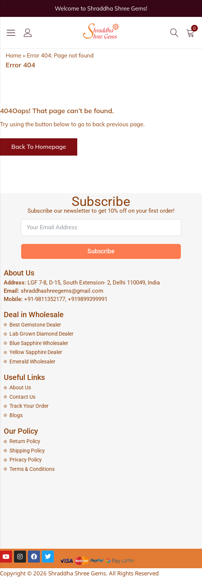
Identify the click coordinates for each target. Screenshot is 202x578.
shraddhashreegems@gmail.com (62, 290)
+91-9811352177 (44, 299)
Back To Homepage (38, 146)
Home (13, 55)
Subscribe (101, 251)
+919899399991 (87, 299)
